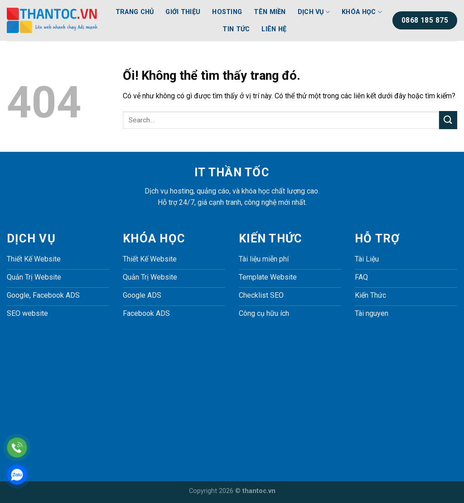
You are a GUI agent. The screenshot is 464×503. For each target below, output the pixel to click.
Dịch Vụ (314, 12)
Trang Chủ (135, 12)
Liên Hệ (273, 29)
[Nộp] (448, 120)
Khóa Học (362, 12)
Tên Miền (269, 12)
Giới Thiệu (182, 12)
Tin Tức (236, 29)
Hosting (227, 12)
